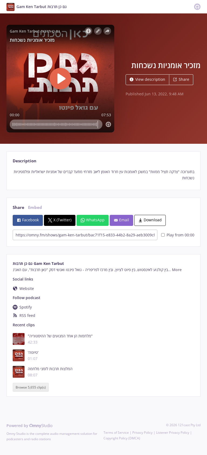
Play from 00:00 (177, 234)
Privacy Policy (142, 432)
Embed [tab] (35, 207)
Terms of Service (116, 432)
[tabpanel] (103, 175)
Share (181, 79)
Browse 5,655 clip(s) (31, 387)
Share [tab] (18, 207)
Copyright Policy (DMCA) (122, 438)
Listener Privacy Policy (172, 432)
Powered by (29, 425)
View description (147, 79)
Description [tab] (24, 161)
